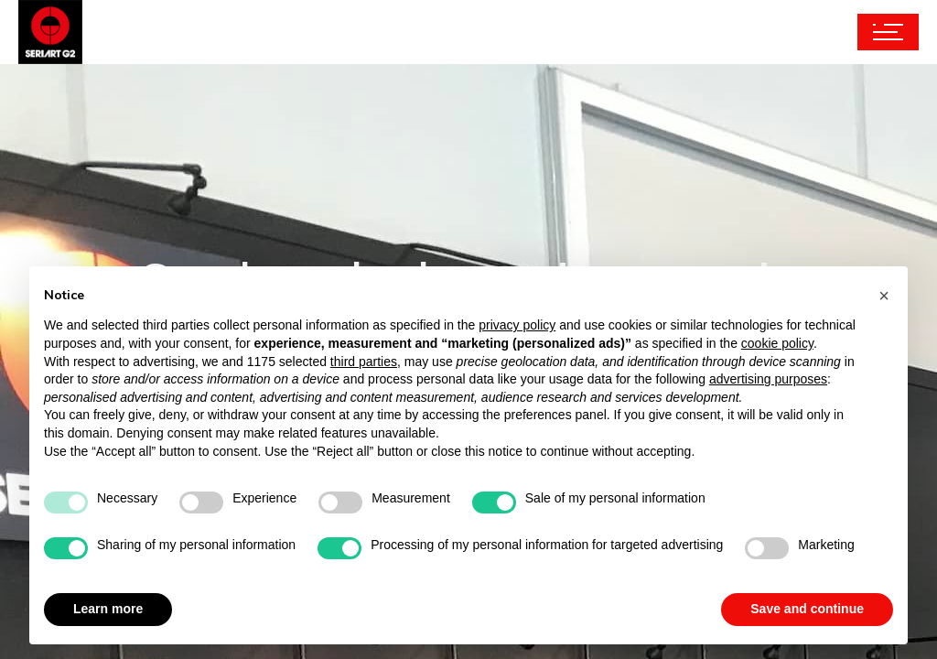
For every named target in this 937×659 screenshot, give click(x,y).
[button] (884, 295)
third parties (363, 361)
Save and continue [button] (807, 608)
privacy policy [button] (517, 325)
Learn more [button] (108, 608)
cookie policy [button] (777, 343)
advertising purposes (768, 379)
